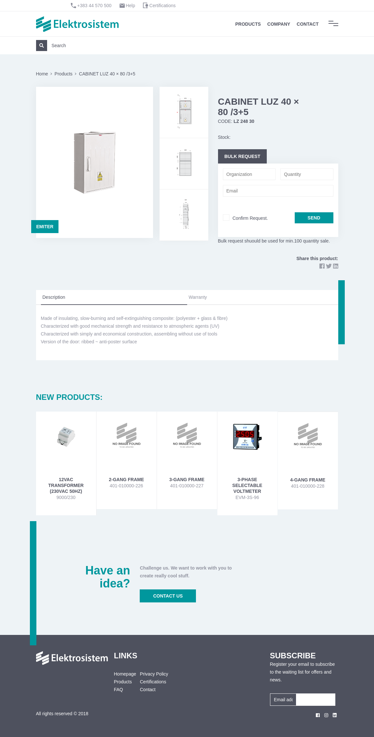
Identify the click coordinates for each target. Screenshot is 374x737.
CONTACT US (168, 596)
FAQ (118, 689)
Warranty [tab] (198, 297)
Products (248, 24)
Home (42, 73)
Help (130, 5)
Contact (307, 24)
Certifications (162, 5)
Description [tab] (54, 297)
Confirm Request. (250, 218)
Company (278, 24)
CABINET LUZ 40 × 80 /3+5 (107, 73)
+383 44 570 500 (94, 5)
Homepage (122, 674)
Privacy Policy (154, 674)
